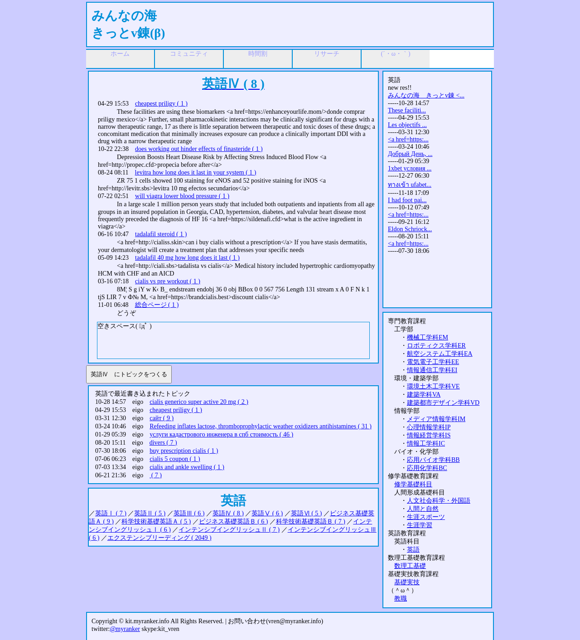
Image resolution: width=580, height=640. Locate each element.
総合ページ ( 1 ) (157, 304)
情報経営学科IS (428, 435)
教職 (400, 598)
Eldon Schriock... (410, 229)
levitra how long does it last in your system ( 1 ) (195, 172)
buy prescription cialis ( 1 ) (184, 450)
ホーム (120, 53)
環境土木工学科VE (433, 386)
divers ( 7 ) (163, 442)
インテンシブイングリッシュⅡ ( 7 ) (229, 529)
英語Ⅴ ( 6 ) (267, 513)
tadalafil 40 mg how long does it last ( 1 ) (187, 257)
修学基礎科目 (413, 484)
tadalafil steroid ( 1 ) (161, 234)
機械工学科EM (427, 337)
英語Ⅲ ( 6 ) (189, 513)
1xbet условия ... (409, 168)
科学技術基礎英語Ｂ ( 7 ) (310, 521)
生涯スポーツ (426, 517)
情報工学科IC (426, 443)
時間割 (257, 53)
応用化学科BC (427, 468)
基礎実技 (407, 582)
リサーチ (326, 53)
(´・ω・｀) (395, 53)
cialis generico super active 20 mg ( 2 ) (199, 401)
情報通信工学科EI (432, 370)
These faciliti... (407, 110)
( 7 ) (156, 475)
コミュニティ (189, 53)
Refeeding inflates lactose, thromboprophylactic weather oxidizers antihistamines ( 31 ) (261, 426)
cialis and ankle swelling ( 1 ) (187, 467)
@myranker (125, 628)
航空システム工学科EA (440, 353)
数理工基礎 (410, 565)
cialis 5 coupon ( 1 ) (175, 459)
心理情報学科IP (428, 427)
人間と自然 (423, 508)
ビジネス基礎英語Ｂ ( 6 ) (233, 521)
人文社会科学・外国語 (438, 500)
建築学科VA (423, 394)
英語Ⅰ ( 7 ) (110, 513)
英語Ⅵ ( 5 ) (306, 513)
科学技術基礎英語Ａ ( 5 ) (156, 521)
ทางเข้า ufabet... (409, 184)
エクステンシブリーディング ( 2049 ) (159, 537)
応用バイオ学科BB (433, 459)
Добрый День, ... (410, 153)
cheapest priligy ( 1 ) (161, 103)
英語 (413, 549)
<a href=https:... (408, 139)
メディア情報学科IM (436, 419)
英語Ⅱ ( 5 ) (149, 513)
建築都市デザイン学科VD (443, 402)
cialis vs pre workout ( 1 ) (167, 281)
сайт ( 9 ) (162, 418)
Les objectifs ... (407, 124)
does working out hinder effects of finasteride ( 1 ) (199, 148)
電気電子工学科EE (433, 362)
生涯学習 (419, 525)
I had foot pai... (407, 200)
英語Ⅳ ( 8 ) (228, 513)
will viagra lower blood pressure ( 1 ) (182, 196)
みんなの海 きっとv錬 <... (426, 95)
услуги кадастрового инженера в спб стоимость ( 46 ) (221, 434)
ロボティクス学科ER (436, 345)
